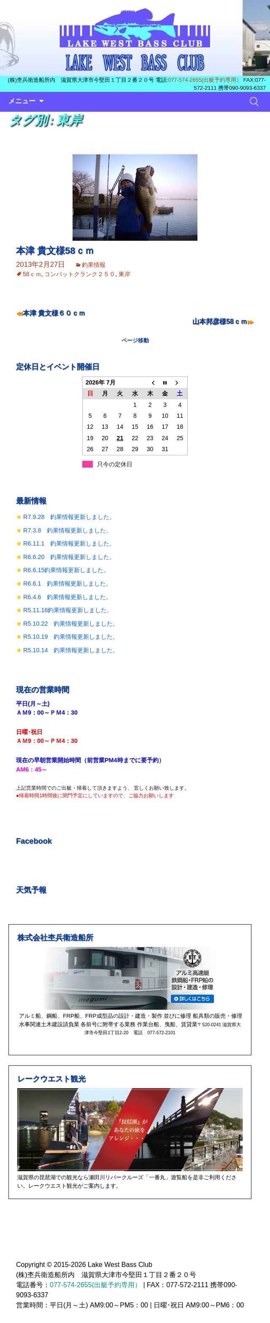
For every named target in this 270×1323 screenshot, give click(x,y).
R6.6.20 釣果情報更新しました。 (69, 557)
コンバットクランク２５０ (79, 274)
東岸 (124, 274)
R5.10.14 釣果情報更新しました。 (71, 650)
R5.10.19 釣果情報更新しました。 (71, 636)
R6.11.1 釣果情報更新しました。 (69, 543)
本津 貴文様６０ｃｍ (54, 313)
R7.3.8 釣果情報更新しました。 (67, 530)
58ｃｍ (32, 274)
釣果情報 (93, 264)
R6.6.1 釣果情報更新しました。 (67, 583)
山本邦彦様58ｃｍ (219, 321)
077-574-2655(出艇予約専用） (205, 80)
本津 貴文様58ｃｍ (55, 250)
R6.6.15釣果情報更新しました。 (66, 570)
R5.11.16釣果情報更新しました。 (68, 610)
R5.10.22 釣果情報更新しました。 (71, 623)
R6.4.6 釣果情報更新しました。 (67, 597)
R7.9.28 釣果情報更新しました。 (69, 517)
